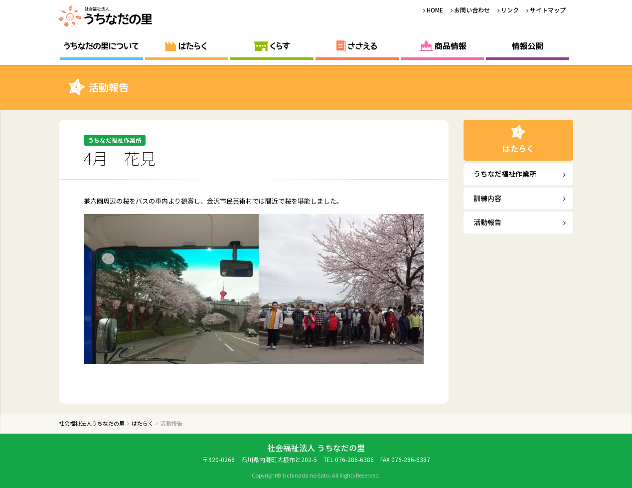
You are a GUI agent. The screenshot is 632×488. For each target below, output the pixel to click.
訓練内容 (487, 198)
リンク (510, 9)
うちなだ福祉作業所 (505, 174)
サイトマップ (548, 9)
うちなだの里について (101, 46)
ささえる (357, 46)
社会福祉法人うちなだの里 (106, 16)
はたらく (186, 46)
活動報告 (487, 222)
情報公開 (527, 46)
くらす (272, 46)
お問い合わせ (472, 9)
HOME (435, 9)
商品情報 (442, 46)
